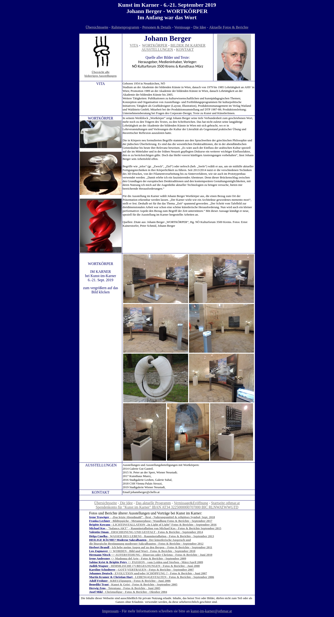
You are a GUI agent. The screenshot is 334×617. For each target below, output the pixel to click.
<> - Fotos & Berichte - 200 (148, 558)
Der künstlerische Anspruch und (170, 540)
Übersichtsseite (105, 503)
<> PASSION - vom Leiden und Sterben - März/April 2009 (146, 562)
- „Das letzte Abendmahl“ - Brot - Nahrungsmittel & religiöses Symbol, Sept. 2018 (152, 517)
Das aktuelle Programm (153, 503)
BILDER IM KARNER (188, 45)
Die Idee (126, 503)
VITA (134, 45)
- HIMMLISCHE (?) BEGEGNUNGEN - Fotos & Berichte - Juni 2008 (144, 566)
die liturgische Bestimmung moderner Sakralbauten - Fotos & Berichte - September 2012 (146, 543)
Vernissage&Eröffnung (191, 503)
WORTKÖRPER (154, 45)
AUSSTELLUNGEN (157, 50)
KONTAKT (185, 50)
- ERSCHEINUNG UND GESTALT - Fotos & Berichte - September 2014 (156, 532)
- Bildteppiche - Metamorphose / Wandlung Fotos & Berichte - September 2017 (161, 521)
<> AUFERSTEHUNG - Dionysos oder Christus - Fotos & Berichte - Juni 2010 (150, 554)
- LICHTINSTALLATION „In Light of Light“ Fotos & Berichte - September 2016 (163, 524)
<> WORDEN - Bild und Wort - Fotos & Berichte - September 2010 (142, 551)
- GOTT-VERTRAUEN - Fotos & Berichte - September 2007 (141, 569)
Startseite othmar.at (225, 503)
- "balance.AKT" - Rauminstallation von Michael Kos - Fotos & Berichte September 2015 (163, 528)
